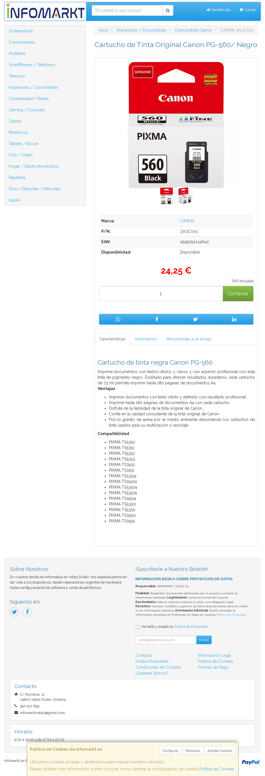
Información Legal (214, 655)
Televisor (17, 76)
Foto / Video (21, 155)
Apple (14, 200)
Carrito (247, 10)
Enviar (204, 640)
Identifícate (219, 10)
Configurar (170, 751)
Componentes (22, 42)
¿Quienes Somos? (151, 673)
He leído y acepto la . (175, 626)
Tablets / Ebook (23, 143)
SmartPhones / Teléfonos (32, 65)
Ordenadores (21, 31)
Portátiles (17, 53)
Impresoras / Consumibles (33, 87)
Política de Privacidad (231, 614)
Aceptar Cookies (219, 751)
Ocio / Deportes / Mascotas (35, 189)
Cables (15, 121)
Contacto (143, 655)
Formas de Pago (213, 667)
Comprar (238, 293)
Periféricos (18, 132)
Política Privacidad (151, 661)
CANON (187, 221)
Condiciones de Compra (158, 667)
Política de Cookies (216, 769)
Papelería (17, 177)
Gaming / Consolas (27, 110)
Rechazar (193, 751)
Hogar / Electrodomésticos (34, 166)
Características (112, 339)
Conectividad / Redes (29, 98)
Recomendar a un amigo (189, 339)
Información (146, 339)
